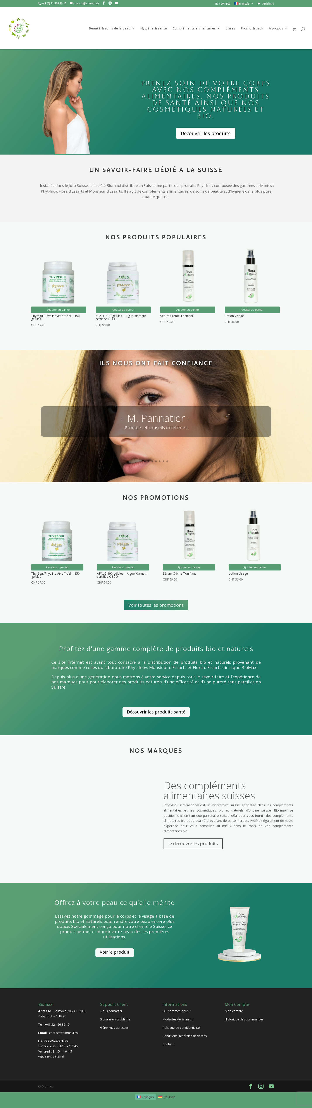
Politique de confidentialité (181, 1027)
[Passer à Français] (145, 1097)
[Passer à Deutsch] (167, 1097)
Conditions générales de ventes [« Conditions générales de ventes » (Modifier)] (184, 1036)
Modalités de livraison (177, 1019)
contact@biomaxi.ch (63, 1033)
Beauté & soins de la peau (109, 28)
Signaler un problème (115, 1019)
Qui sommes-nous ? (176, 1011)
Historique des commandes (244, 1019)
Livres (230, 28)
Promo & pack (252, 28)
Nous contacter (111, 1011)
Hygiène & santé (153, 28)
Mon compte (222, 3)
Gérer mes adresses (114, 1027)
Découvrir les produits (206, 133)
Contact (168, 1044)
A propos (276, 28)
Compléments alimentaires (194, 28)
